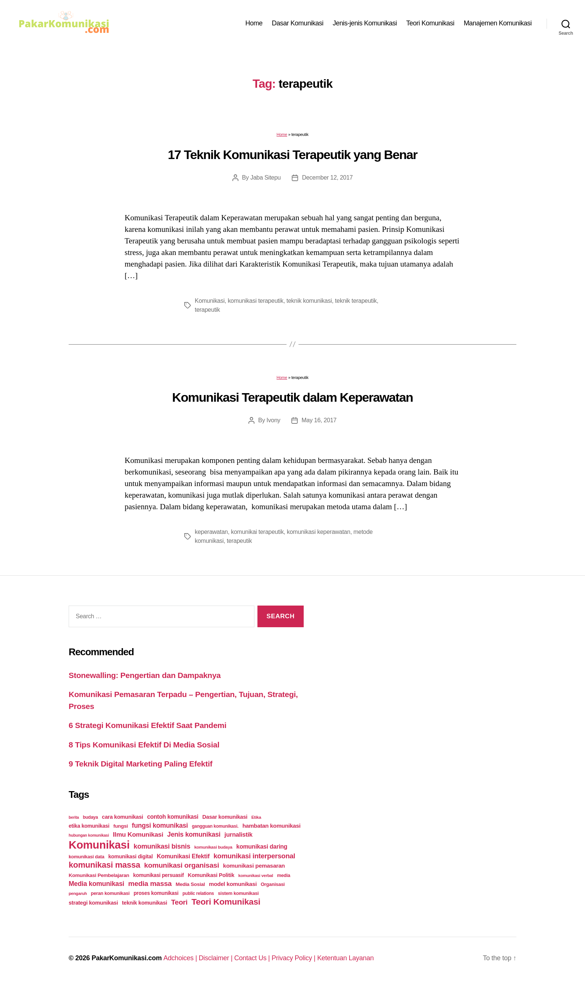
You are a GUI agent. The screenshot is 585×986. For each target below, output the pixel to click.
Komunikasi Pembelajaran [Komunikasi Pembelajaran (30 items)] (99, 875)
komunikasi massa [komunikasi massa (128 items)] (104, 865)
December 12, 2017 (327, 177)
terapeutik (207, 310)
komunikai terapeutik (257, 532)
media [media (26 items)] (283, 875)
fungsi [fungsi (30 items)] (120, 826)
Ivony (273, 420)
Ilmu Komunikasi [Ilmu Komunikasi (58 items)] (138, 834)
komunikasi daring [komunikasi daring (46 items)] (261, 846)
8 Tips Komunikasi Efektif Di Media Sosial (144, 744)
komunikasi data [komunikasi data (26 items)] (86, 856)
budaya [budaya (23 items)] (90, 817)
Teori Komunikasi (430, 23)
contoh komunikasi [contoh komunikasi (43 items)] (172, 817)
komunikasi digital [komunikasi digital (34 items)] (130, 856)
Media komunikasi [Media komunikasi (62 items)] (96, 883)
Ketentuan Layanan (345, 958)
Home (254, 23)
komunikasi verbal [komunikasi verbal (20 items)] (255, 875)
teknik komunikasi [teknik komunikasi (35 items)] (144, 903)
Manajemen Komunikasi (498, 23)
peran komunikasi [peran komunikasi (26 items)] (110, 893)
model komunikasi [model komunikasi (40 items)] (233, 884)
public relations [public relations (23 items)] (198, 893)
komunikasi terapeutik (255, 301)
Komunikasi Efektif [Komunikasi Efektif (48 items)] (183, 856)
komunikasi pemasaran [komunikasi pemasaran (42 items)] (254, 865)
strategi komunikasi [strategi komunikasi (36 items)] (93, 903)
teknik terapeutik (356, 301)
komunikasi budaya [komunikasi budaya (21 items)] (213, 847)
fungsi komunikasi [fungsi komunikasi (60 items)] (160, 825)
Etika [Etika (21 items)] (256, 817)
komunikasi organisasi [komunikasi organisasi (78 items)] (181, 865)
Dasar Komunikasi (297, 23)
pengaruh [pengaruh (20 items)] (78, 893)
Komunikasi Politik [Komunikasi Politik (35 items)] (211, 875)
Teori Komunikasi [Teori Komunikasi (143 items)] (225, 901)
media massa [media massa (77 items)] (150, 883)
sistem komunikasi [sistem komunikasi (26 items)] (238, 893)
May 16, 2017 (319, 420)
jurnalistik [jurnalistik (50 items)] (239, 834)
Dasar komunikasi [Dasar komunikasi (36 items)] (224, 817)
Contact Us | (253, 958)
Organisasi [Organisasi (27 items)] (273, 884)
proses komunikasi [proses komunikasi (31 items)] (156, 893)
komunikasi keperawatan (318, 532)
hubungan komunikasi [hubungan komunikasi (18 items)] (89, 835)
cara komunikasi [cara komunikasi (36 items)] (122, 817)
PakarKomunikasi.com (126, 958)
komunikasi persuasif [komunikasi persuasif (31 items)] (158, 875)
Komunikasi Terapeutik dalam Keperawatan (292, 397)
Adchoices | (181, 958)
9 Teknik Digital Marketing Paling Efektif (140, 763)
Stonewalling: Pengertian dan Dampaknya (145, 675)
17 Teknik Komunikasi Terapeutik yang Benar (292, 154)
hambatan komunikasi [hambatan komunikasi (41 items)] (272, 825)
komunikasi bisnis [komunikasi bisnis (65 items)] (162, 846)
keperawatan (211, 532)
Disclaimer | (216, 958)
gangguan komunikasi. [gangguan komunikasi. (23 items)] (215, 826)
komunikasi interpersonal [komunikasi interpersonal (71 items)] (254, 856)
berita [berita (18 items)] (74, 817)
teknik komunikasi (309, 301)
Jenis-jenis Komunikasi (365, 23)
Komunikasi (210, 301)
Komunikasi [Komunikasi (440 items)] (99, 845)
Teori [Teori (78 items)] (179, 902)
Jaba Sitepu (265, 177)
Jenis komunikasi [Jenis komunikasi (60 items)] (193, 834)
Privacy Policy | (294, 958)
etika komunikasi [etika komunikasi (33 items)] (89, 826)
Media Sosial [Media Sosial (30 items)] (190, 884)
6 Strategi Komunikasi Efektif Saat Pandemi (147, 725)
